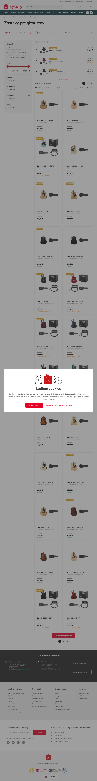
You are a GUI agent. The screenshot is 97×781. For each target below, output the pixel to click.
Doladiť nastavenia (65, 405)
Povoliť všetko (34, 405)
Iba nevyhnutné (51, 405)
